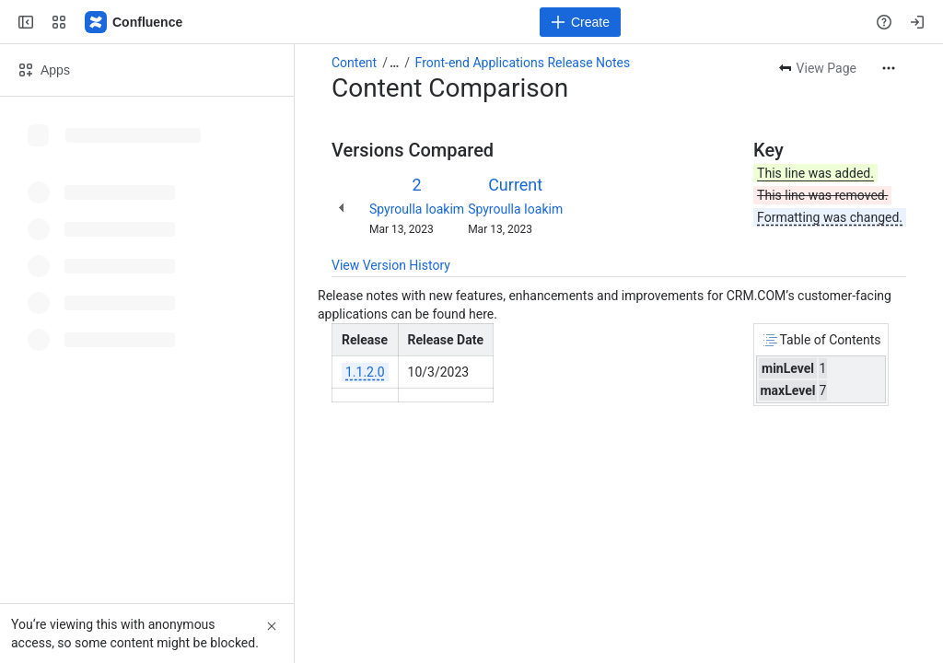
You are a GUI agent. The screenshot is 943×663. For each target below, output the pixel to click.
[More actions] (888, 68)
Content (354, 62)
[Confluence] (134, 22)
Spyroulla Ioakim (416, 209)
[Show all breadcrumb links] (394, 62)
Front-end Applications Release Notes (523, 62)
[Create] (580, 22)
